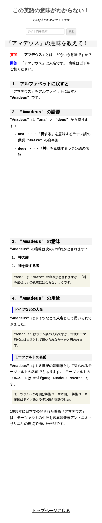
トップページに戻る (51, 510)
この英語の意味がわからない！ (51, 11)
